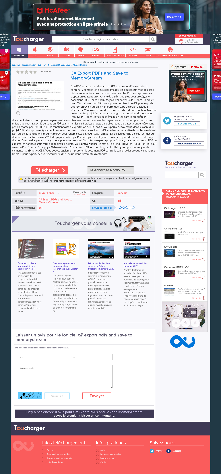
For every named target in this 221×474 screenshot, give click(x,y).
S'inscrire (191, 40)
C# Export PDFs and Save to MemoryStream (55, 201)
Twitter (159, 451)
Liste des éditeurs (52, 462)
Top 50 (47, 450)
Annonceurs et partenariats (57, 458)
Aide (100, 450)
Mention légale (105, 458)
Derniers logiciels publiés (56, 454)
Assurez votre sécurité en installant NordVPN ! (73, 181)
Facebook (177, 451)
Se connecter (193, 42)
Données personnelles (108, 454)
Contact (102, 462)
